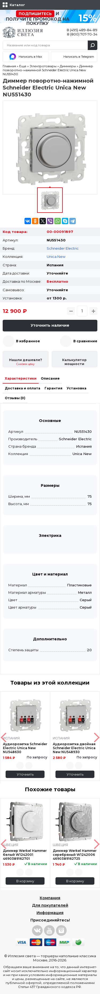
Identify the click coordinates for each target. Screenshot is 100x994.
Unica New (56, 256)
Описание (50, 378)
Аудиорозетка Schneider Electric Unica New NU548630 (25, 748)
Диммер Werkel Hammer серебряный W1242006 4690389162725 (75, 855)
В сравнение (85, 341)
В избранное (28, 341)
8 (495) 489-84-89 (82, 30)
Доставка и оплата (22, 388)
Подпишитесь (35, 13)
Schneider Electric (63, 248)
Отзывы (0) (15, 398)
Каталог (17, 5)
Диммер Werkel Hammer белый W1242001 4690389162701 (25, 855)
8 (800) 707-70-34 (82, 34)
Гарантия (53, 388)
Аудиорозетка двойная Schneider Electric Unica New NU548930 (74, 748)
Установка (76, 388)
